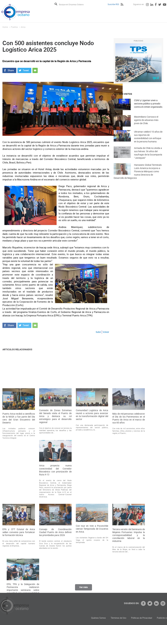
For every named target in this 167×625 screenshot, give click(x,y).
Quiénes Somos (130, 618)
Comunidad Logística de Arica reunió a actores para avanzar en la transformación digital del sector (92, 498)
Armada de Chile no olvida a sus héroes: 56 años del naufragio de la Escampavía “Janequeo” (148, 157)
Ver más (83, 589)
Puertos (14, 27)
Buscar (56, 4)
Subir (98, 331)
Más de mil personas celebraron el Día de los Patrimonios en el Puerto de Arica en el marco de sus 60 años (128, 501)
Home (5, 27)
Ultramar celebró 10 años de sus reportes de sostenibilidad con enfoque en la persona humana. (148, 141)
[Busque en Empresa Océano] (73, 4)
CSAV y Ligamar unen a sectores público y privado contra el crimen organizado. (148, 103)
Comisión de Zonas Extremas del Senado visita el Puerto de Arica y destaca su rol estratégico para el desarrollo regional (55, 499)
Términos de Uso (150, 618)
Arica (23, 27)
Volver (106, 331)
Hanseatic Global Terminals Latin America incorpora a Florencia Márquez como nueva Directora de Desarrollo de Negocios (138, 177)
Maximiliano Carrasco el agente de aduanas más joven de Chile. (146, 124)
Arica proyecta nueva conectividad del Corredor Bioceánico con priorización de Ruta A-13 (55, 553)
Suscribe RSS (113, 4)
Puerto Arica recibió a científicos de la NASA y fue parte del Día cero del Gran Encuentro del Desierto (18, 501)
